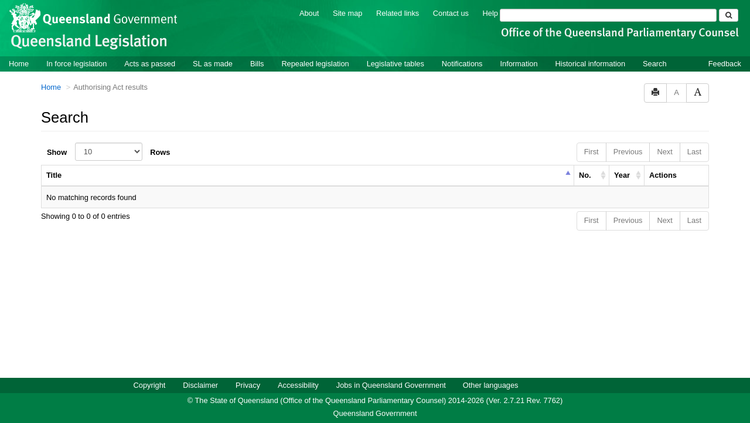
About (309, 12)
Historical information (590, 63)
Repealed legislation (315, 63)
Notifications (462, 63)
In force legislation (76, 63)
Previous (628, 151)
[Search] (608, 14)
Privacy (248, 384)
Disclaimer (200, 384)
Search (655, 63)
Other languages (491, 384)
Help (490, 12)
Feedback (724, 63)
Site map (348, 12)
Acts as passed (149, 63)
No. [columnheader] (585, 174)
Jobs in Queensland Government (391, 384)
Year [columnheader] (622, 174)
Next (664, 151)
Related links (397, 12)
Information (519, 63)
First (591, 151)
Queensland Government (375, 412)
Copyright (150, 384)
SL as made (213, 63)
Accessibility (298, 384)
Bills (257, 63)
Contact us (451, 12)
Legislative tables (395, 63)
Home (19, 63)
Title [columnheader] (54, 174)
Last (694, 151)
